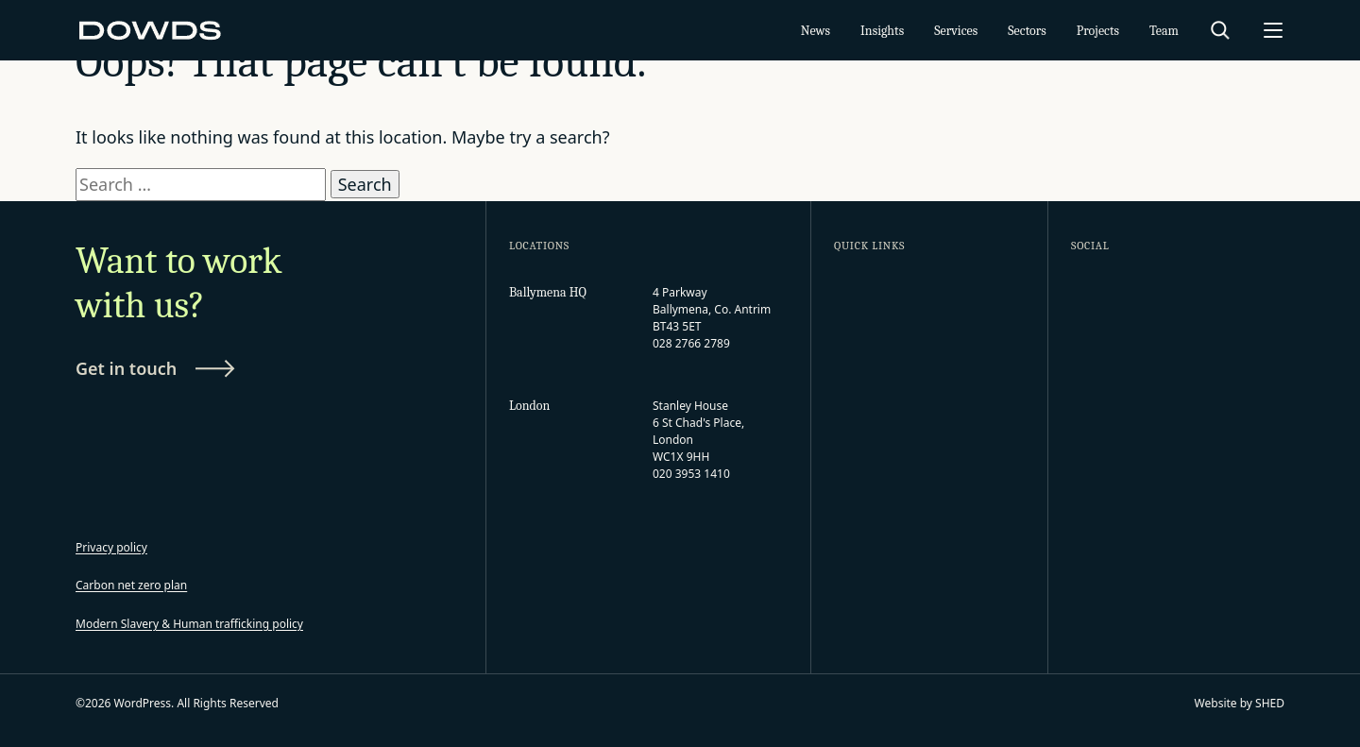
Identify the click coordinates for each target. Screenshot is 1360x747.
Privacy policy (111, 547)
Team (1164, 31)
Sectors (1027, 31)
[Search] (1220, 30)
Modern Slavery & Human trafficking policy (189, 624)
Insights (882, 31)
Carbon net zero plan (131, 585)
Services (956, 31)
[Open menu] (1273, 30)
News (815, 31)
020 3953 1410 (691, 474)
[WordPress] (151, 30)
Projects (1098, 31)
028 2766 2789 (691, 343)
